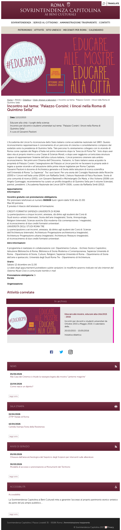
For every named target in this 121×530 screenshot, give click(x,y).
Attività (39, 30)
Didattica (27, 100)
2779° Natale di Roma (19, 417)
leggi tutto (14, 396)
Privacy (110, 527)
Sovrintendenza (21, 22)
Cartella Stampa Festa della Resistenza (27, 427)
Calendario (96, 30)
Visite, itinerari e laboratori (44, 100)
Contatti (104, 22)
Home (10, 100)
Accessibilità (14, 494)
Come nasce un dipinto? (21, 386)
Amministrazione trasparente (78, 22)
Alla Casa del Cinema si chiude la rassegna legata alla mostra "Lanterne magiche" (48, 376)
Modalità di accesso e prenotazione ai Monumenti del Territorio (40, 467)
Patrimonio (25, 30)
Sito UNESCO (53, 30)
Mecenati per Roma (75, 30)
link (111, 339)
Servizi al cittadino (45, 22)
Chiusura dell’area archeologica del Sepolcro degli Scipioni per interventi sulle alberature (51, 457)
